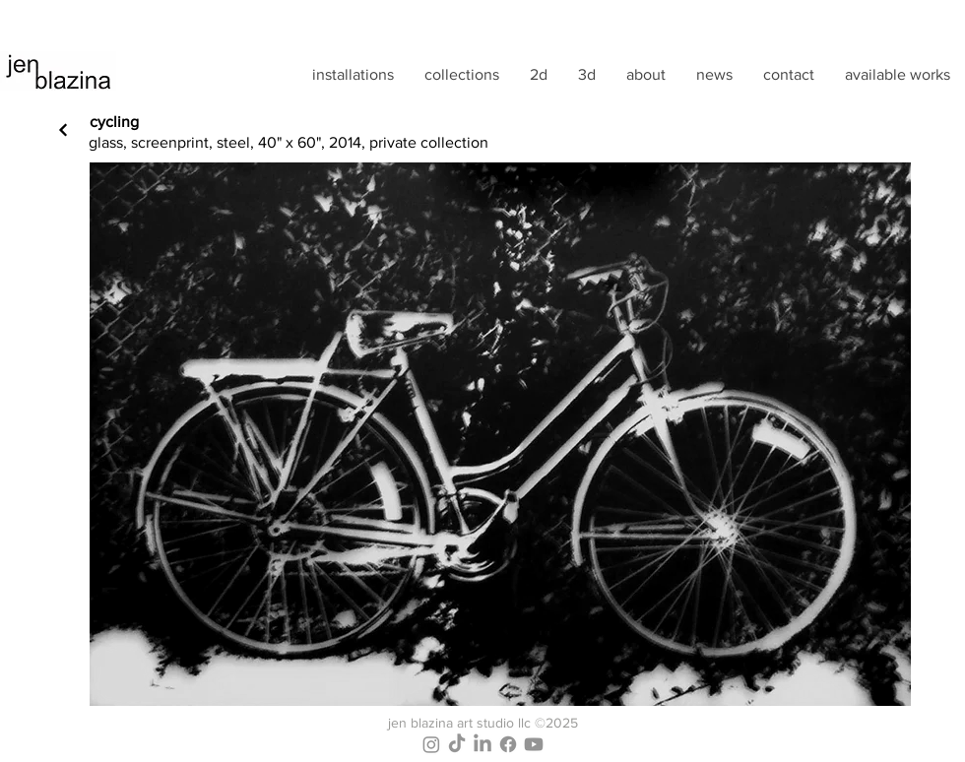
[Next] (63, 130)
